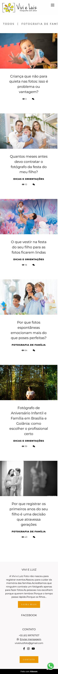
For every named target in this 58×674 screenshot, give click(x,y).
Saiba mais (29, 604)
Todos (9, 24)
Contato (29, 659)
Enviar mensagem (30, 639)
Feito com (29, 671)
